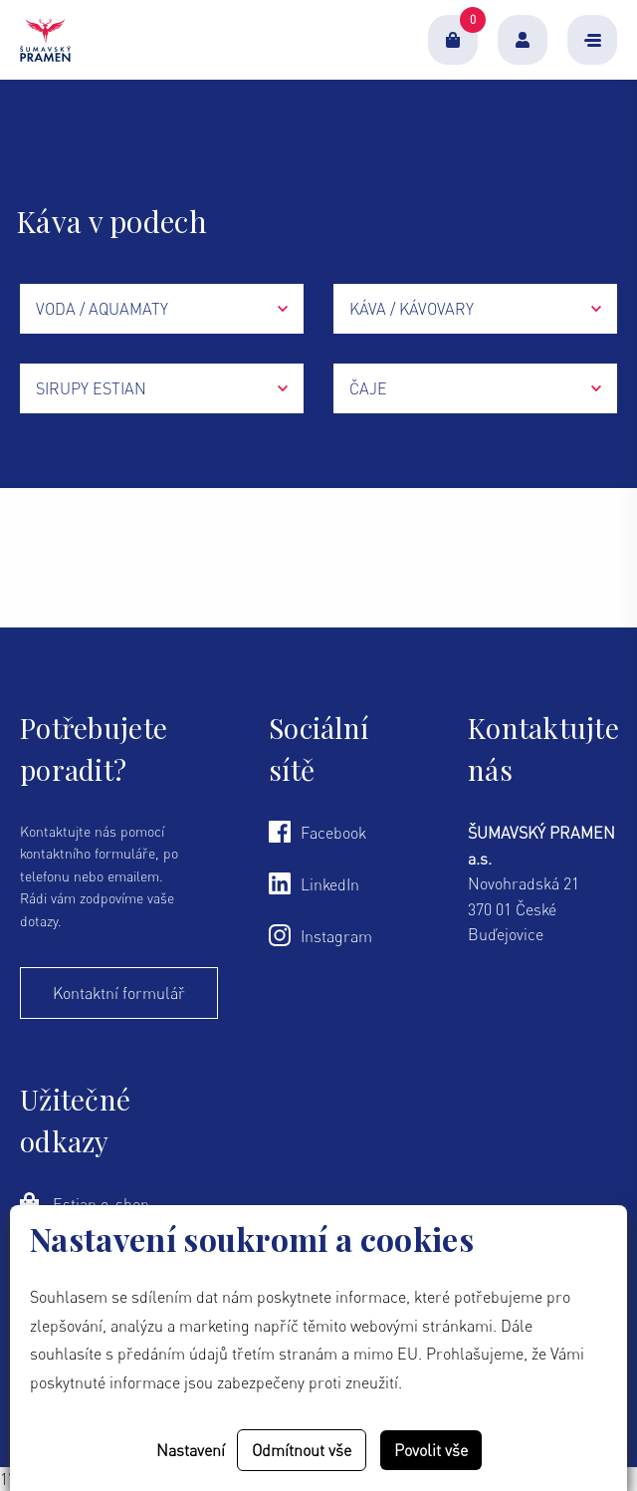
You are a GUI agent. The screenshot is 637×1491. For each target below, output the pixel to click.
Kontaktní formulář (119, 993)
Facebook (317, 832)
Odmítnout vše (301, 1450)
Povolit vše (431, 1450)
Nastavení (190, 1450)
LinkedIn (314, 883)
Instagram (320, 935)
